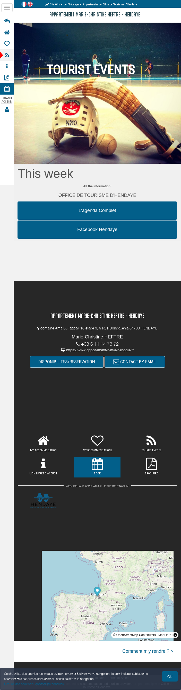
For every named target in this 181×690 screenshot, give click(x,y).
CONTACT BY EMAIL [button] (135, 361)
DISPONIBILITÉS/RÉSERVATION (66, 361)
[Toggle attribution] (175, 635)
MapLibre (164, 635)
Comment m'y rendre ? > (147, 651)
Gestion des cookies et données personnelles (34, 684)
